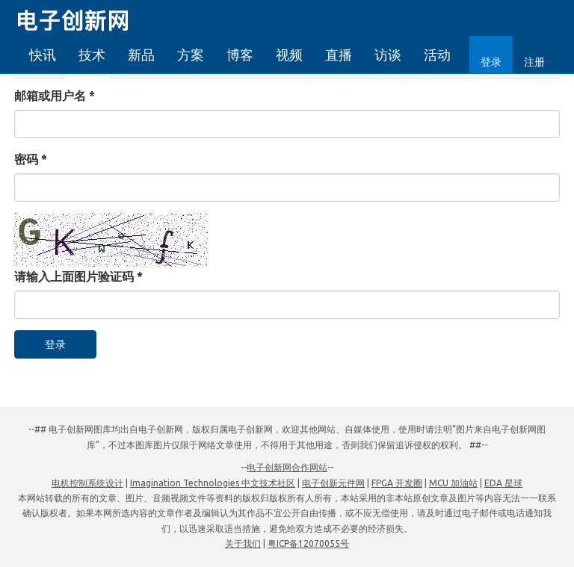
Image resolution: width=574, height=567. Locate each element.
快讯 (42, 54)
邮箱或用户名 (54, 95)
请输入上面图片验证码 (78, 276)
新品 (141, 54)
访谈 (387, 54)
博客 (239, 54)
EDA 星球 (503, 483)
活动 (437, 54)
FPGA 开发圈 (396, 483)
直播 (338, 54)
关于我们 (243, 543)
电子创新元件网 (333, 483)
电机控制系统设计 (87, 483)
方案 (190, 54)
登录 (491, 62)
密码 (30, 159)
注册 (534, 62)
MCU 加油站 (453, 483)
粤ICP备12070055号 (308, 543)
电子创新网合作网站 (287, 467)
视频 (289, 54)
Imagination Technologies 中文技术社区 (212, 483)
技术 (91, 54)
